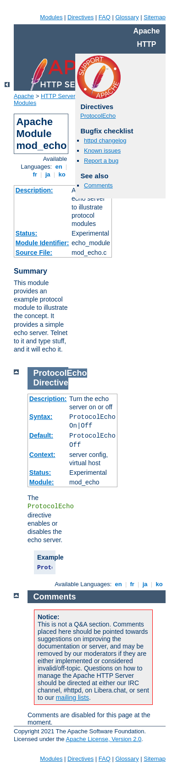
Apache (24, 96)
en (59, 166)
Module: (41, 482)
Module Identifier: (42, 243)
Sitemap (155, 17)
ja (48, 174)
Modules (51, 17)
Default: (41, 435)
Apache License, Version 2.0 (103, 739)
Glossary (127, 17)
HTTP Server (58, 96)
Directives (80, 17)
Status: (26, 233)
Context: (42, 454)
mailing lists (72, 697)
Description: (34, 190)
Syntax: (41, 416)
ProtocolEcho (98, 115)
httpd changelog (105, 140)
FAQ (105, 17)
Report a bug (101, 160)
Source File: (34, 252)
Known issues (102, 150)
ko (62, 174)
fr (35, 174)
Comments (98, 185)
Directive (50, 382)
